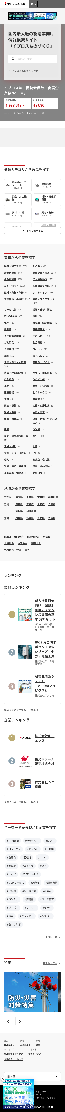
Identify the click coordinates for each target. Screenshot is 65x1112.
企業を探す (25, 1045)
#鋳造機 (29, 899)
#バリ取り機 (29, 891)
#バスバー (45, 916)
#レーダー (30, 908)
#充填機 (49, 849)
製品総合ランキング (13, 1053)
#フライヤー (26, 916)
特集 (38, 1045)
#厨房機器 (51, 883)
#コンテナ (12, 899)
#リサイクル (32, 841)
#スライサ (27, 866)
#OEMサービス (30, 874)
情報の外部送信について (34, 1094)
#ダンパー (12, 908)
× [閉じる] (2, 1078)
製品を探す (9, 1045)
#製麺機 (11, 857)
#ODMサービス (15, 883)
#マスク (42, 857)
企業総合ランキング (13, 1059)
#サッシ (47, 908)
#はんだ (11, 874)
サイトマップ (34, 1053)
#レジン (50, 841)
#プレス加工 (47, 899)
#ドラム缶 (32, 849)
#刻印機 (35, 883)
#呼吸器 (47, 891)
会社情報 (40, 1098)
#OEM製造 (13, 841)
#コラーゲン (14, 849)
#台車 (10, 916)
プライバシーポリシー (35, 1091)
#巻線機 (11, 866)
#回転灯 (26, 857)
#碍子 (43, 866)
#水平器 (11, 891)
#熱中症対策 (14, 924)
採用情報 (51, 1098)
